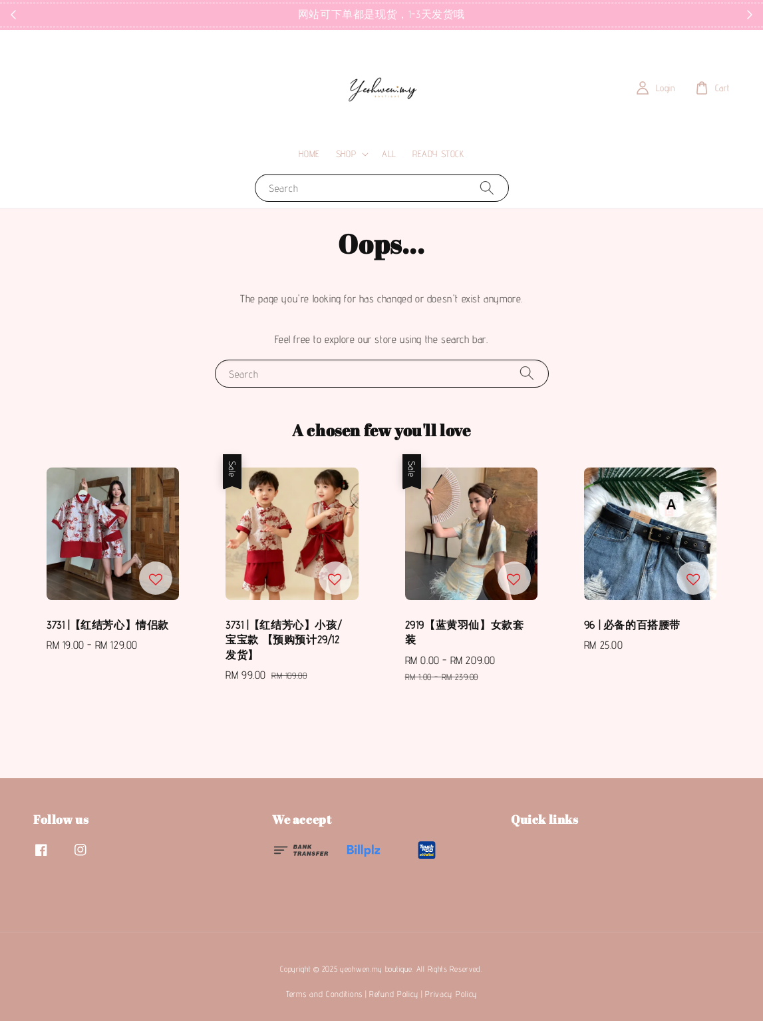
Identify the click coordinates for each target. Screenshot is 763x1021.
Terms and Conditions (324, 993)
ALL (389, 154)
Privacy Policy (451, 993)
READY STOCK (438, 154)
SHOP (346, 154)
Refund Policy (393, 993)
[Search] (487, 187)
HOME (309, 154)
